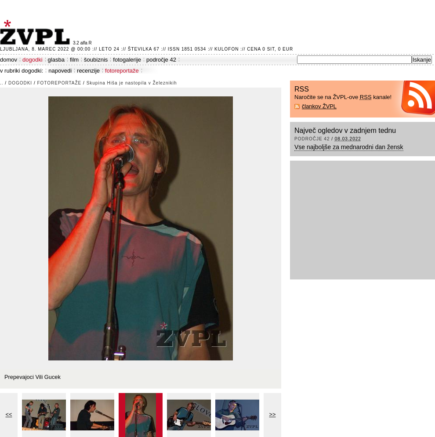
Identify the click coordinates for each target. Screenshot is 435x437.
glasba (56, 59)
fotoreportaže (122, 70)
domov (8, 59)
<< (9, 414)
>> (272, 414)
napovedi (60, 70)
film (74, 59)
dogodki (32, 59)
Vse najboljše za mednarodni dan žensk (348, 147)
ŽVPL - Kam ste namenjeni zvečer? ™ (36, 32)
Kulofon (226, 49)
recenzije (88, 70)
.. (2, 83)
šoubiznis (96, 59)
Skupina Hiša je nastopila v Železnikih (132, 83)
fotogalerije (127, 59)
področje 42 (161, 59)
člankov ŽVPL (319, 106)
